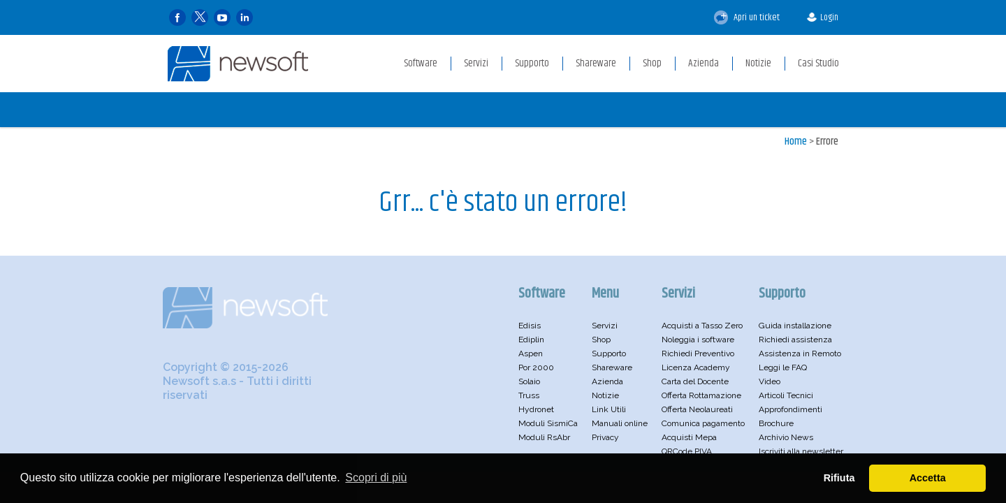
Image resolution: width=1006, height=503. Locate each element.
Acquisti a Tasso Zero (702, 325)
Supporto (609, 353)
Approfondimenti (790, 409)
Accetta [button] (928, 477)
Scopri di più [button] (376, 477)
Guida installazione (795, 325)
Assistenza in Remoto (800, 353)
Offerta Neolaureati (697, 409)
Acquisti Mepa (689, 437)
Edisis (529, 325)
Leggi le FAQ (783, 367)
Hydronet (536, 409)
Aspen (530, 353)
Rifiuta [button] (839, 477)
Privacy (605, 437)
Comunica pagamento (703, 423)
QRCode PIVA (687, 451)
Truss (528, 395)
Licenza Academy (696, 367)
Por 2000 (536, 367)
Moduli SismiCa (548, 423)
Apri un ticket (747, 17)
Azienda (607, 381)
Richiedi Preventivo (698, 353)
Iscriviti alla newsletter (801, 451)
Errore (827, 141)
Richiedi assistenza (795, 339)
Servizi (605, 325)
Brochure (776, 423)
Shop (601, 339)
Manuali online (620, 423)
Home (796, 141)
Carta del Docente (695, 381)
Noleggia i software (698, 339)
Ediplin (531, 339)
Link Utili (609, 409)
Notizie (605, 395)
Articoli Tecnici (786, 395)
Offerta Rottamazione (701, 395)
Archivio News (786, 437)
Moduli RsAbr (544, 437)
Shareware (612, 367)
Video (769, 381)
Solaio (529, 381)
